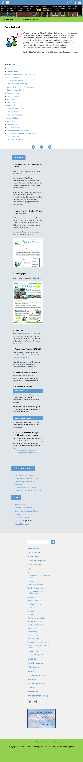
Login (77, 742)
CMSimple (48, 742)
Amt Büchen (20, 505)
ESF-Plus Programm (15, 140)
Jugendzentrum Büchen (24, 518)
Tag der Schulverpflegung (17, 84)
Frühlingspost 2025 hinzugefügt (25, 487)
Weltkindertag (12, 118)
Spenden (31, 679)
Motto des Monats (14, 78)
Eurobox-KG (20, 521)
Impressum (32, 692)
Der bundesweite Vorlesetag (18, 130)
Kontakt (31, 688)
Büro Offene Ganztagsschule (25, 450)
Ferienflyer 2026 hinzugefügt (24, 475)
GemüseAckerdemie (15, 81)
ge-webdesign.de (67, 742)
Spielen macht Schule (15, 90)
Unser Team (32, 557)
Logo (9, 68)
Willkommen (33, 548)
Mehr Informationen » (51, 10)
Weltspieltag (12, 121)
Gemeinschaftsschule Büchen (27, 511)
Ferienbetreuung (35, 663)
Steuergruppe (12, 71)
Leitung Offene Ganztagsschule (26, 453)
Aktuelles (31, 671)
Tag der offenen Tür (14, 112)
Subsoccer (11, 106)
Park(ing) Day (12, 124)
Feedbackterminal (14, 96)
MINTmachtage (13, 127)
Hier (14, 395)
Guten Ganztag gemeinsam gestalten (21, 133)
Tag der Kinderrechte (15, 115)
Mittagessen (33, 667)
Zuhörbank (11, 99)
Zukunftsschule (13, 137)
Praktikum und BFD (36, 675)
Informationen (33, 552)
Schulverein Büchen (36, 683)
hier (21, 173)
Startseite (19, 20)
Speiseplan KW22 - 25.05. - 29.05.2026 (28, 490)
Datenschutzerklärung (37, 696)
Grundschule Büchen (23, 508)
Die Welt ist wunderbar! (16, 109)
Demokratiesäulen (14, 93)
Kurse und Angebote (36, 561)
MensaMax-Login (22, 524)
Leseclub (31, 659)
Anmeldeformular (23, 357)
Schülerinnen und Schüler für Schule (21, 74)
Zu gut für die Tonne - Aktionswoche (21, 87)
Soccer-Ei (11, 102)
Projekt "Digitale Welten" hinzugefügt (27, 478)
